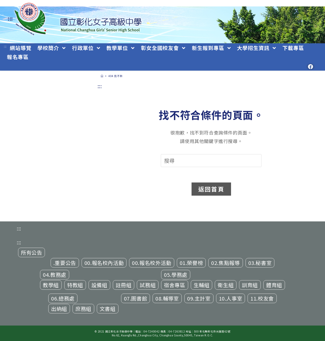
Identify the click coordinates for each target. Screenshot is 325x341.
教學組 (51, 285)
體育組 (274, 285)
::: (10, 18)
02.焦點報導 (225, 263)
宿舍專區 (174, 285)
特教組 (75, 285)
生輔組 (202, 285)
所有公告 (31, 252)
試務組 (148, 285)
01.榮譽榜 (191, 263)
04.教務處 (54, 274)
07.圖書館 (135, 298)
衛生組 (226, 285)
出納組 (59, 308)
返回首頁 (211, 189)
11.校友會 (262, 298)
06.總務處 (63, 298)
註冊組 (124, 285)
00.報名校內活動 (104, 263)
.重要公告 (64, 263)
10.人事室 (230, 298)
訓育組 (250, 285)
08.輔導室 (167, 298)
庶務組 (83, 308)
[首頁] (102, 76)
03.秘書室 (260, 263)
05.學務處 (175, 274)
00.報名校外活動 (151, 263)
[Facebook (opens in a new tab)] (310, 66)
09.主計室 (199, 298)
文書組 (108, 308)
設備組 (99, 285)
